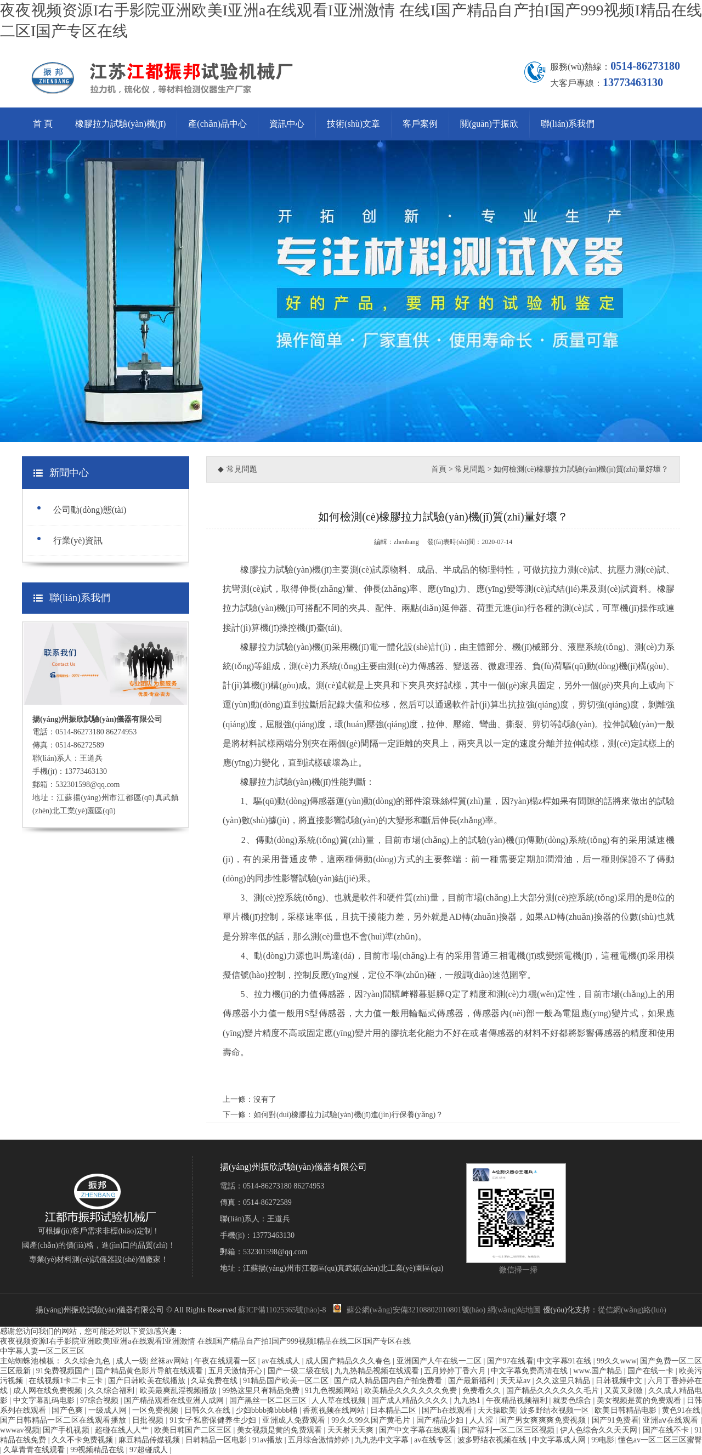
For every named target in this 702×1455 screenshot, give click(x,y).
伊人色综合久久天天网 (599, 1430)
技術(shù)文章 (353, 123)
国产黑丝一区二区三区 (268, 1400)
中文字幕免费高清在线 (530, 1371)
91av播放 (268, 1440)
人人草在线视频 (339, 1400)
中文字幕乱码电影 (45, 1400)
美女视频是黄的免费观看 (640, 1400)
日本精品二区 (394, 1410)
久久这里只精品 (564, 1381)
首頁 (438, 469)
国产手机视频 (67, 1430)
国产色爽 (68, 1410)
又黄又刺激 (624, 1390)
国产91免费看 (615, 1420)
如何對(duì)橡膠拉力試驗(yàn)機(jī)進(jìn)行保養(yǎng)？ (348, 1115)
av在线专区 (434, 1440)
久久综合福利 (112, 1390)
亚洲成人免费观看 (294, 1420)
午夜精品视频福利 (518, 1400)
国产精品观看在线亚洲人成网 (175, 1400)
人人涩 (482, 1420)
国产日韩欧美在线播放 (148, 1381)
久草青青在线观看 (35, 1450)
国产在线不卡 (667, 1430)
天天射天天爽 (351, 1430)
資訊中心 (286, 123)
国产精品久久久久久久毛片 (553, 1390)
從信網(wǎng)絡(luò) (632, 1310)
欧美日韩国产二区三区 (193, 1430)
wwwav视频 (19, 1430)
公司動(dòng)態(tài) (89, 509)
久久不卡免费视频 (83, 1440)
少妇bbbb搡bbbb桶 (267, 1410)
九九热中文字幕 (383, 1440)
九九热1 (468, 1400)
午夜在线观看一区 (226, 1361)
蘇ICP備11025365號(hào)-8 (282, 1310)
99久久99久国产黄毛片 (371, 1420)
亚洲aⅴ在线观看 (671, 1420)
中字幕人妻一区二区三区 (42, 1351)
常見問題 (470, 469)
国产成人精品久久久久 (410, 1400)
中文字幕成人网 (560, 1440)
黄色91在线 (681, 1410)
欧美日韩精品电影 (626, 1410)
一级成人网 (108, 1410)
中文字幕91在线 (565, 1361)
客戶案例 (420, 123)
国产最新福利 (472, 1381)
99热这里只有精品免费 (261, 1390)
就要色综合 (573, 1400)
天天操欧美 (497, 1410)
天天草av (516, 1381)
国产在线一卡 (651, 1371)
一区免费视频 (156, 1410)
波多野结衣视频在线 (493, 1440)
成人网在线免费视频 (48, 1390)
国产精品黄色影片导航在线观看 (150, 1371)
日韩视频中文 (620, 1381)
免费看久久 (482, 1390)
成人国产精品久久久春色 (349, 1361)
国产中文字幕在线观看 (418, 1430)
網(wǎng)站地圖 (514, 1310)
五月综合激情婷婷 (320, 1440)
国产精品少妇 (441, 1420)
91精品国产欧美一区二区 (286, 1381)
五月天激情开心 (236, 1371)
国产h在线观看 (448, 1410)
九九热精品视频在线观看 (378, 1371)
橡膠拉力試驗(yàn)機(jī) (120, 123)
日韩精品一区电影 (217, 1440)
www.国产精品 (598, 1371)
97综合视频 (100, 1400)
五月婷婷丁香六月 (456, 1371)
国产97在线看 (510, 1361)
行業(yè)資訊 (78, 540)
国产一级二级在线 (299, 1371)
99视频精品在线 (98, 1450)
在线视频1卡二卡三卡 (66, 1381)
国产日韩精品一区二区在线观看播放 (64, 1420)
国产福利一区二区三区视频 (509, 1430)
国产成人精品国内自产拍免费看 (389, 1381)
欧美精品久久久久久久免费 (411, 1390)
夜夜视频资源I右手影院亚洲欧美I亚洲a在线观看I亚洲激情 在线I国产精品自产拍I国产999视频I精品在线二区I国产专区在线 (205, 1341)
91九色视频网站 (333, 1390)
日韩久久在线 (208, 1410)
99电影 (602, 1440)
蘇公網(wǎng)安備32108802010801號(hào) (409, 1310)
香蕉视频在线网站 (334, 1410)
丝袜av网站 (170, 1361)
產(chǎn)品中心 (217, 123)
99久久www (617, 1361)
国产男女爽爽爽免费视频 (543, 1420)
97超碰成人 (149, 1450)
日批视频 (149, 1420)
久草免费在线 (215, 1381)
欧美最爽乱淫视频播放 (179, 1390)
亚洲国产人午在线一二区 (440, 1361)
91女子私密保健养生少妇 (213, 1420)
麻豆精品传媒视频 (150, 1440)
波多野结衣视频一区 (555, 1410)
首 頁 (43, 123)
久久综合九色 (88, 1361)
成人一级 (131, 1361)
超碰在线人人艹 (123, 1430)
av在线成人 (282, 1361)
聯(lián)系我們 (568, 123)
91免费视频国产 (64, 1371)
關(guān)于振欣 (489, 123)
